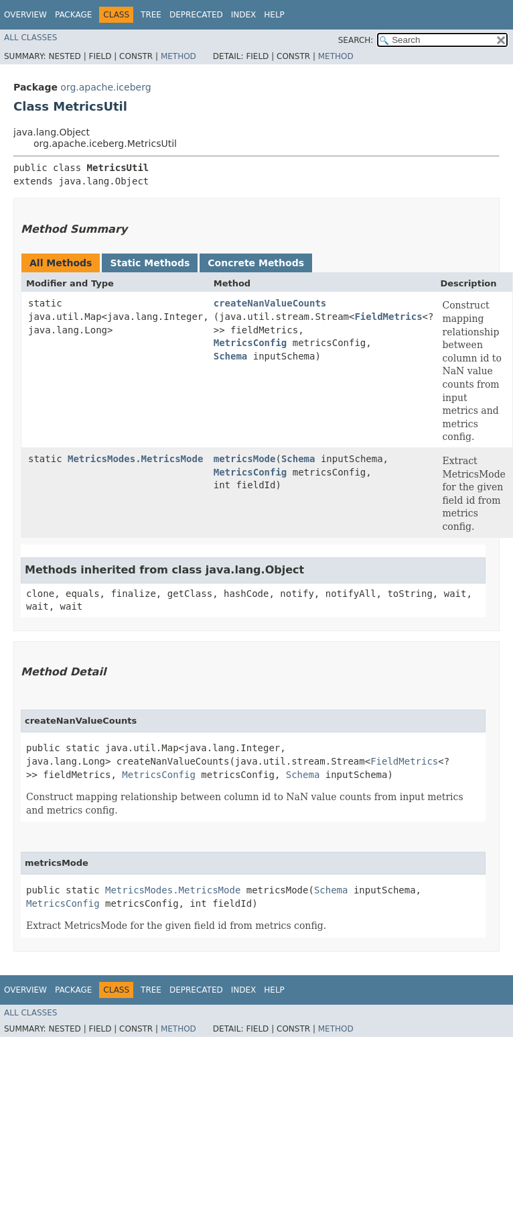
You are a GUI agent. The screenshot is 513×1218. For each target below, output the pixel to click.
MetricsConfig (250, 342)
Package (73, 14)
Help (274, 14)
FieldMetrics (388, 316)
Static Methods (150, 263)
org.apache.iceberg (105, 87)
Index (243, 14)
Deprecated (196, 14)
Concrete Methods (256, 263)
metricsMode (245, 458)
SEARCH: (356, 40)
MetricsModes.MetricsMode (135, 458)
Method (178, 56)
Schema (231, 356)
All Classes (30, 37)
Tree (151, 14)
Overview (25, 14)
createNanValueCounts (270, 303)
